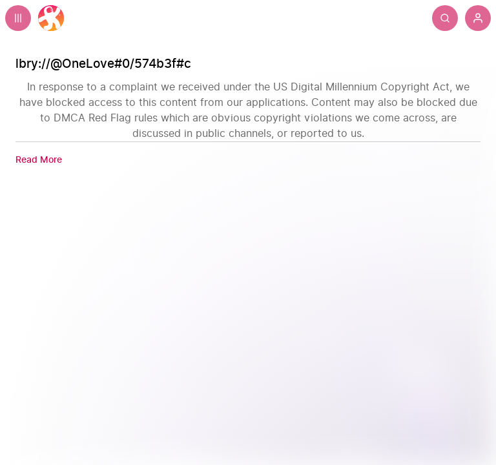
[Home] (51, 18)
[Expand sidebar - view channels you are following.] (18, 18)
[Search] (445, 18)
